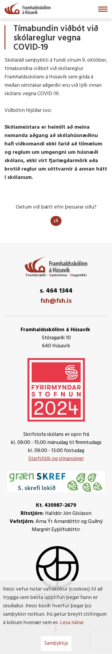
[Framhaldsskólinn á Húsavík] (27, 7)
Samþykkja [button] (56, 643)
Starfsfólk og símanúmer (56, 458)
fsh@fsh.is (56, 301)
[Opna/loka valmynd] (103, 9)
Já (56, 221)
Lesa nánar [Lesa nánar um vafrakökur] (72, 622)
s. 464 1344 (56, 291)
